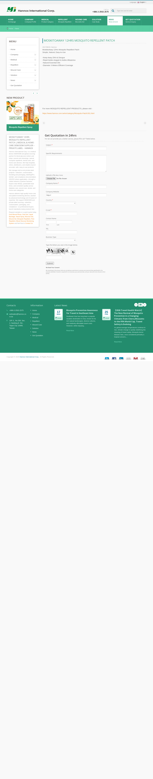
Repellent (65, 20)
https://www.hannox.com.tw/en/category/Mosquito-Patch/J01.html (68, 113)
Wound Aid (12, 219)
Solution (98, 20)
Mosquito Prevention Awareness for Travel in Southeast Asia (82, 311)
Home (14, 20)
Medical (47, 20)
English (141, 2)
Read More (70, 330)
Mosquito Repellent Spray (20, 127)
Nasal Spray (20, 216)
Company (31, 20)
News (115, 20)
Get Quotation (132, 20)
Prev (37, 93)
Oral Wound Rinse (15, 214)
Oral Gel (25, 214)
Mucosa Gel (29, 216)
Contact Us (29, 223)
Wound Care (81, 20)
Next (33, 93)
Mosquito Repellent (23, 219)
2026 (58, 318)
